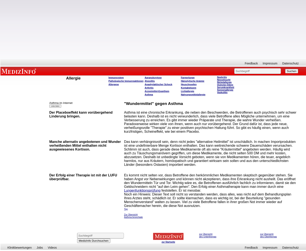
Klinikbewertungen (19, 247)
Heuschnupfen (189, 84)
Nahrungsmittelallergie (193, 94)
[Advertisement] (153, 29)
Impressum (270, 63)
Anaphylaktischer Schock (158, 84)
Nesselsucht (223, 79)
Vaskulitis (222, 92)
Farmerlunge (188, 77)
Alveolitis (150, 81)
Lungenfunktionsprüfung (142, 190)
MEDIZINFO (19, 71)
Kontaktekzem (188, 87)
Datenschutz (290, 63)
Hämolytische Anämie (192, 81)
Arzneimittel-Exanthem (157, 91)
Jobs (40, 247)
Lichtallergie (187, 91)
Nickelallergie (224, 82)
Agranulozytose (153, 77)
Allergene (114, 84)
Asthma (149, 94)
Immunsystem (116, 77)
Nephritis (222, 77)
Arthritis (149, 87)
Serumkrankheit (225, 87)
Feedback (251, 63)
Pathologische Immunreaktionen (126, 81)
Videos (52, 247)
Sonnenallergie (225, 90)
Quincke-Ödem (225, 85)
